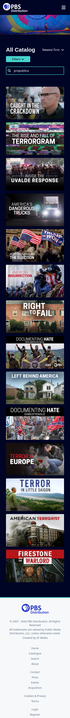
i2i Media (42, 638)
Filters (18, 59)
